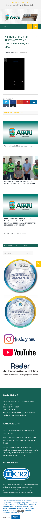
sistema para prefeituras (29, 484)
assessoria (18, 487)
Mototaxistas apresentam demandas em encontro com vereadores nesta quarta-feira (19, 182)
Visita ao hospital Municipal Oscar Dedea (20, 5)
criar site (16, 484)
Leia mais (20, 511)
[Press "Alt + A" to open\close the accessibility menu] (38, 264)
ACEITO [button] (15, 517)
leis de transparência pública (12, 493)
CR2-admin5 (9, 53)
